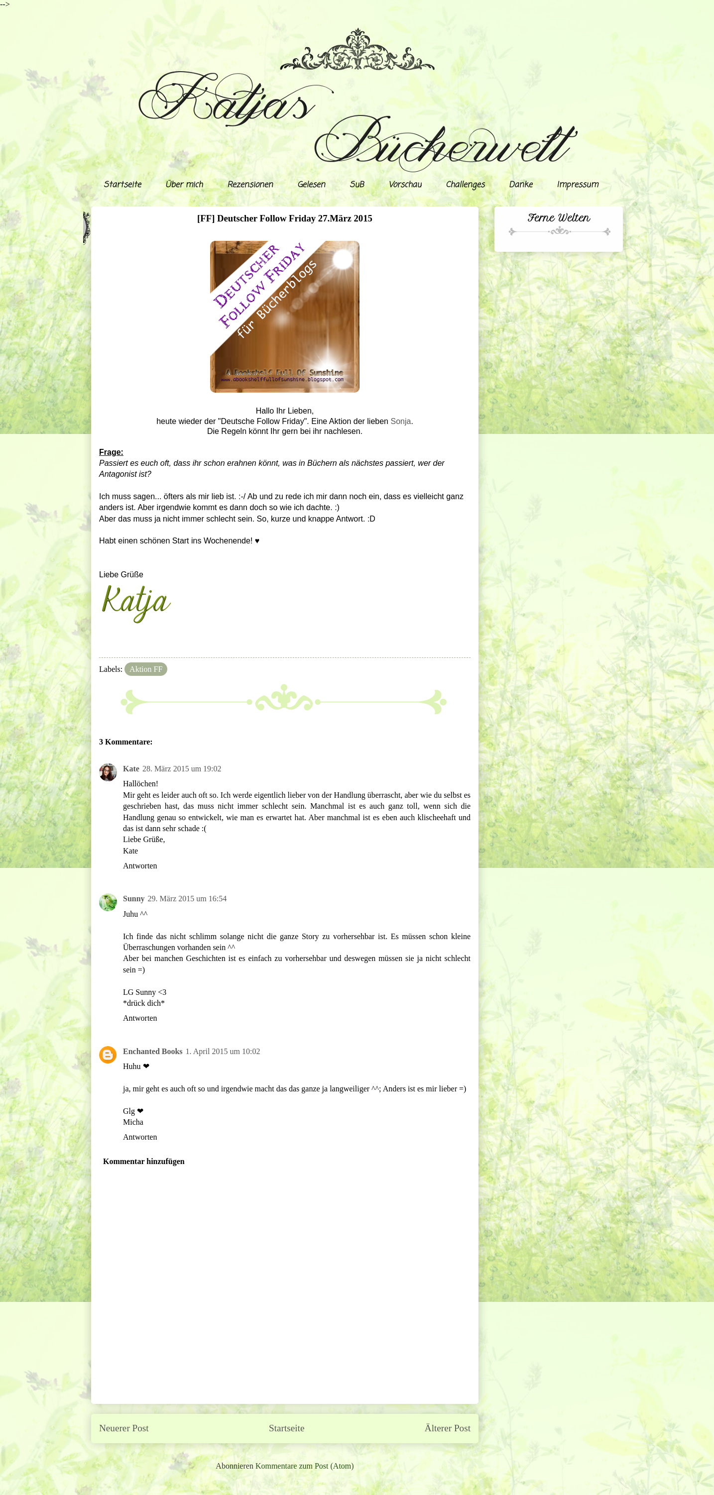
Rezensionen (250, 185)
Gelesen (311, 185)
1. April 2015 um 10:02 (223, 1051)
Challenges (465, 185)
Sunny (134, 898)
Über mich (184, 185)
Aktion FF (145, 669)
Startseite (122, 185)
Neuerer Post (124, 1428)
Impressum (577, 185)
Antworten (140, 865)
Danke (520, 185)
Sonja (400, 421)
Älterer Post (448, 1428)
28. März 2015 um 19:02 (182, 768)
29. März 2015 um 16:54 (187, 898)
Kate (131, 768)
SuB (357, 185)
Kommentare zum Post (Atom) (304, 1466)
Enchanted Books (153, 1051)
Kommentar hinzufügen (144, 1161)
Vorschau (404, 185)
